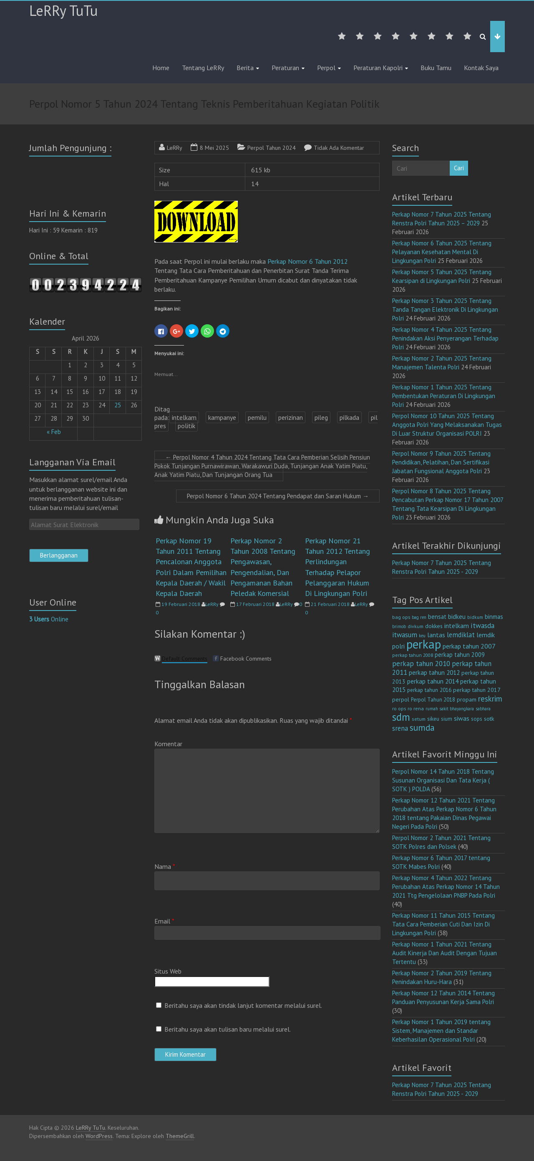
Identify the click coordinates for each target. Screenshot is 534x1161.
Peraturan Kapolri (378, 67)
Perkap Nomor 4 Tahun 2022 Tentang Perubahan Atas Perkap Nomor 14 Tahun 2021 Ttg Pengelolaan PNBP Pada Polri (446, 886)
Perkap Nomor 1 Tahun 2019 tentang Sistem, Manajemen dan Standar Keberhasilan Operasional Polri (441, 1030)
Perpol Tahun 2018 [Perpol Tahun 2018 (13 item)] (433, 699)
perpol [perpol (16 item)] (400, 699)
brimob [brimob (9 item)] (399, 626)
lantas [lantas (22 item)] (436, 635)
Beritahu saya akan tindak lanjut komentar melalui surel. (243, 1005)
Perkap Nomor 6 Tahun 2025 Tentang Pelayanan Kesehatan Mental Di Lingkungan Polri (441, 252)
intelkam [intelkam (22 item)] (456, 625)
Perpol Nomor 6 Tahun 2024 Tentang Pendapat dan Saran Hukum (278, 496)
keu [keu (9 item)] (422, 636)
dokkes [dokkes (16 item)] (434, 626)
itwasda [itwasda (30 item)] (482, 625)
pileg (321, 417)
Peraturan (285, 67)
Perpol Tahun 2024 (271, 147)
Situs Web (167, 971)
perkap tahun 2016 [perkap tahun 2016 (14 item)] (429, 690)
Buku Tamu (436, 67)
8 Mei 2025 (214, 147)
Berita (245, 67)
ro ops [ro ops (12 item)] (399, 708)
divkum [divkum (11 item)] (415, 626)
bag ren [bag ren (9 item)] (419, 617)
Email (164, 921)
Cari (459, 168)
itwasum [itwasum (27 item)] (404, 634)
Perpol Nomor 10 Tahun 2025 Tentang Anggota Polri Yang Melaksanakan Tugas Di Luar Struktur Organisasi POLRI (447, 424)
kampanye (222, 417)
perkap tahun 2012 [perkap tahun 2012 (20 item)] (434, 672)
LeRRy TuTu (63, 10)
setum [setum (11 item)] (419, 719)
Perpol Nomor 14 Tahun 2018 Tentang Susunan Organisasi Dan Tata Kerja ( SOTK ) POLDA (443, 780)
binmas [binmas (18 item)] (494, 617)
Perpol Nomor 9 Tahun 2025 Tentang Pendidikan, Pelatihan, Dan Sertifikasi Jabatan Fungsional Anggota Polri (441, 462)
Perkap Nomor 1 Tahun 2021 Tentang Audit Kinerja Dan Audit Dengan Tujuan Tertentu (444, 953)
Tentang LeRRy (203, 67)
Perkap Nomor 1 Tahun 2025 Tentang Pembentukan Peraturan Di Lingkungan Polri (443, 396)
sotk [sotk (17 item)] (489, 718)
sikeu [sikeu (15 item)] (433, 718)
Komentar (168, 744)
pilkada (349, 417)
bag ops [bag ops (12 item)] (401, 617)
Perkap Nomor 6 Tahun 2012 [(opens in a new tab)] (307, 261)
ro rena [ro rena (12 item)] (416, 708)
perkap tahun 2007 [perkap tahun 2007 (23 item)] (469, 646)
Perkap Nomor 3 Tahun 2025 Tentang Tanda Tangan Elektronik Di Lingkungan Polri (445, 309)
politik (186, 425)
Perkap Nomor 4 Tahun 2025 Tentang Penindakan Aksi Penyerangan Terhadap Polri (445, 338)
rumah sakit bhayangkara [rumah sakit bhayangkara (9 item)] (450, 709)
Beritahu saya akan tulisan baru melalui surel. (227, 1029)
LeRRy (174, 147)
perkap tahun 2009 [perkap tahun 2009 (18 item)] (460, 655)
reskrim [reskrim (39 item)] (490, 699)
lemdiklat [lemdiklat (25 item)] (461, 634)
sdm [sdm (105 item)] (401, 717)
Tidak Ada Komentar (339, 147)
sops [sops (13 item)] (476, 718)
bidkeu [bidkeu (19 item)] (457, 617)
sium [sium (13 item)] (446, 718)
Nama (164, 866)
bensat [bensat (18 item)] (437, 617)
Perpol (326, 67)
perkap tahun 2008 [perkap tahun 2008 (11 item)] (412, 655)
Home (160, 67)
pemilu (257, 417)
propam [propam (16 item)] (466, 699)
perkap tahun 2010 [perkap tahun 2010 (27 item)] (421, 663)
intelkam (184, 417)
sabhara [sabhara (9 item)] (483, 709)
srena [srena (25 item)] (400, 728)
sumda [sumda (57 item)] (422, 727)
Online (48, 619)
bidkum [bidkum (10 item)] (475, 617)
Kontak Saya (481, 67)
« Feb (54, 432)
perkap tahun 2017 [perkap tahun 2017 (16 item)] (477, 690)
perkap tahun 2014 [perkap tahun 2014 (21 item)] (432, 681)
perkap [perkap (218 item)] (423, 644)
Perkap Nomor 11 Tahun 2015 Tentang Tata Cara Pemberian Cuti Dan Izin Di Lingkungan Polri (443, 924)
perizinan (290, 417)
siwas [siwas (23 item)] (461, 718)
